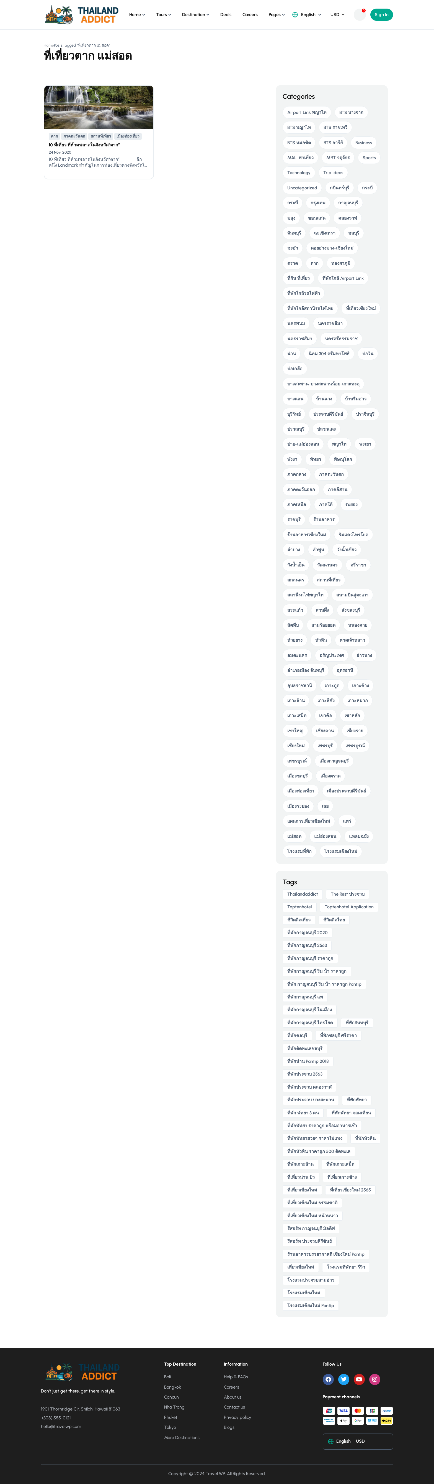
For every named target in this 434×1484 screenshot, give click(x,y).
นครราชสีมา (330, 323)
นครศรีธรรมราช (341, 338)
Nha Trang (174, 1407)
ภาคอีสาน (337, 489)
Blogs (229, 1427)
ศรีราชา (358, 565)
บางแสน (295, 399)
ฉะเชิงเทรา (324, 233)
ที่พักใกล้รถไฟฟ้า (303, 293)
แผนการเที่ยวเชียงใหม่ (308, 821)
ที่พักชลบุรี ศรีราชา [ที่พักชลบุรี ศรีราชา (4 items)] (338, 1035)
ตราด (292, 263)
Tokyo (170, 1427)
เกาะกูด (332, 685)
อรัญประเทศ (332, 655)
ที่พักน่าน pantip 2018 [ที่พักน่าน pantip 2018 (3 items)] (308, 1061)
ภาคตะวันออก (301, 489)
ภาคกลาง (296, 474)
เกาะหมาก (357, 700)
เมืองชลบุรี (297, 776)
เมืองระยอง (298, 806)
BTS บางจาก (351, 112)
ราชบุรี (294, 519)
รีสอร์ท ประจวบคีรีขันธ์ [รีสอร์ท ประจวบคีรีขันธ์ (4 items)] (309, 1241)
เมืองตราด (330, 776)
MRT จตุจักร (338, 157)
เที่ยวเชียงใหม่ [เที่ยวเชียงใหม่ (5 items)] (300, 1267)
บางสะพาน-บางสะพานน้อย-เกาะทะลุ (323, 384)
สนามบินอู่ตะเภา (352, 595)
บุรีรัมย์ (294, 414)
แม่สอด (294, 836)
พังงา (292, 459)
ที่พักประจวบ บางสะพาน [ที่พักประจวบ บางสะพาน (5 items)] (310, 1099)
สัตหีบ (293, 625)
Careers (250, 14)
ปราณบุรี (295, 429)
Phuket (170, 1417)
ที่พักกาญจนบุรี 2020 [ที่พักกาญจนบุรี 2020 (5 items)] (307, 932)
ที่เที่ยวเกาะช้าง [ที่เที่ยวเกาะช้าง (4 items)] (342, 1177)
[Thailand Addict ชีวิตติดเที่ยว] (82, 14)
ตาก (54, 136)
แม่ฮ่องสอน (325, 836)
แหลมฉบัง (359, 836)
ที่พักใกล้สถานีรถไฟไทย (310, 308)
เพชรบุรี (325, 745)
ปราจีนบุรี (365, 414)
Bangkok (172, 1387)
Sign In (382, 14)
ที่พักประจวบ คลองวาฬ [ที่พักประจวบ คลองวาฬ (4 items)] (309, 1087)
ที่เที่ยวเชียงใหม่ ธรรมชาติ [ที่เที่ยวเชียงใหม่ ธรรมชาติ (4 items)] (312, 1202)
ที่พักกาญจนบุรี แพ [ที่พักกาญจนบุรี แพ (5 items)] (305, 997)
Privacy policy (237, 1417)
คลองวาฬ (347, 218)
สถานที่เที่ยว (101, 136)
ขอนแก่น (317, 218)
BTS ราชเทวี (335, 127)
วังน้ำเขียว (346, 549)
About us (232, 1397)
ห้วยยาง (295, 640)
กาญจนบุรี (348, 202)
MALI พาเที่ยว (300, 157)
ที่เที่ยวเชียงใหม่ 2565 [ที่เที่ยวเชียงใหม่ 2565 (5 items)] (350, 1190)
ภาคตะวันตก (74, 136)
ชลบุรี (353, 233)
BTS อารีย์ (333, 142)
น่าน (291, 353)
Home (135, 14)
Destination (193, 14)
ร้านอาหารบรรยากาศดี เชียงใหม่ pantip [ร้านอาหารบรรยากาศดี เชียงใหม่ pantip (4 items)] (326, 1254)
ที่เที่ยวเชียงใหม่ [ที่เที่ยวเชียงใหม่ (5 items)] (302, 1190)
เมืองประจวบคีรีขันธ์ (346, 791)
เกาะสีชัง (326, 700)
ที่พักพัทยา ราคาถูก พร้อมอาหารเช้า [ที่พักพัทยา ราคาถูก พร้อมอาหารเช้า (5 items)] (322, 1125)
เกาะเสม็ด (296, 715)
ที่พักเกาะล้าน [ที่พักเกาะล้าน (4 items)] (300, 1164)
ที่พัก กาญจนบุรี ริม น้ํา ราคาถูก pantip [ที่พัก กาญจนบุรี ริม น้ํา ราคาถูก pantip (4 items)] (324, 984)
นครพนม (296, 323)
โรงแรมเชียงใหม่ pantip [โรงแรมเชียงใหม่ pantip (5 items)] (310, 1305)
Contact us (234, 1407)
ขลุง (291, 218)
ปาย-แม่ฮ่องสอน (303, 444)
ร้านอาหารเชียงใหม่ (306, 534)
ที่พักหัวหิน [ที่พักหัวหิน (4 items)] (365, 1138)
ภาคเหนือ (296, 504)
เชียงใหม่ (296, 745)
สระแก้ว (295, 610)
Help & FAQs (236, 1376)
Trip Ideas (333, 172)
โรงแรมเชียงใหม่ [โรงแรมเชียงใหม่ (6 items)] (303, 1292)
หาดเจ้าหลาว (352, 640)
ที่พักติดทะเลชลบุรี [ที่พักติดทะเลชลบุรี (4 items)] (304, 1048)
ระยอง (351, 504)
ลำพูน (318, 549)
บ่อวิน (367, 353)
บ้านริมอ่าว (355, 399)
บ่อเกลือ (295, 368)
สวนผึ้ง (322, 610)
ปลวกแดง (326, 429)
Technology (299, 172)
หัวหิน (321, 640)
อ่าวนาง (364, 655)
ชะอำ (292, 248)
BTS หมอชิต (299, 142)
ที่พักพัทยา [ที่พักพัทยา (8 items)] (357, 1099)
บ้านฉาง (324, 399)
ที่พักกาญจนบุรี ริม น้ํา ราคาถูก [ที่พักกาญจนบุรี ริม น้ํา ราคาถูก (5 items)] (317, 971)
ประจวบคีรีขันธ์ (328, 414)
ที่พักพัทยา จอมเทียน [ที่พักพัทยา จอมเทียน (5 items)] (351, 1112)
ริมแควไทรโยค (353, 534)
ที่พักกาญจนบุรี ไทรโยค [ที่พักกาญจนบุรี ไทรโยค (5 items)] (310, 1022)
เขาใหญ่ (295, 730)
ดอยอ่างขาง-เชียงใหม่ (332, 248)
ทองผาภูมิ (340, 263)
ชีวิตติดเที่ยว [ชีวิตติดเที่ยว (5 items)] (299, 920)
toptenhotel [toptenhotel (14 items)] (299, 906)
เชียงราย (355, 730)
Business (363, 142)
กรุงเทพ (318, 202)
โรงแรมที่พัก (299, 851)
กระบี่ (367, 187)
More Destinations (182, 1437)
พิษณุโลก (343, 459)
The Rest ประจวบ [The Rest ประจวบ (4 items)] (348, 894)
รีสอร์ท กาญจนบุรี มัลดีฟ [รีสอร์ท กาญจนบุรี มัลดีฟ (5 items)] (311, 1228)
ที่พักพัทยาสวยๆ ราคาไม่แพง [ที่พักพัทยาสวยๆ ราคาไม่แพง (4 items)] (314, 1138)
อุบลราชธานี (299, 685)
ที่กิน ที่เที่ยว (298, 278)
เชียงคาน (325, 730)
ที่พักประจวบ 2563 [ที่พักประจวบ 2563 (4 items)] (304, 1074)
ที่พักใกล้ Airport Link (343, 278)
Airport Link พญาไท (307, 112)
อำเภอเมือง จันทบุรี (305, 670)
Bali (167, 1376)
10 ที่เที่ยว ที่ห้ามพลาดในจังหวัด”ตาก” (84, 145)
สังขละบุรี (351, 610)
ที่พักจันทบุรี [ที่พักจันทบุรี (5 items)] (357, 1022)
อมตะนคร (297, 655)
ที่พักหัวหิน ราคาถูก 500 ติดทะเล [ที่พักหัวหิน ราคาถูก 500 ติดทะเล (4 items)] (318, 1151)
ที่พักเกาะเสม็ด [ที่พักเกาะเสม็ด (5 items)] (340, 1164)
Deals (225, 14)
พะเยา (365, 444)
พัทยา (315, 459)
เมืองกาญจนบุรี (334, 761)
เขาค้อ (325, 715)
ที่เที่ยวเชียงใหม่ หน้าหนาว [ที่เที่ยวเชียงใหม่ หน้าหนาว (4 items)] (312, 1215)
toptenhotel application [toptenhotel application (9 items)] (349, 906)
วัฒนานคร (327, 565)
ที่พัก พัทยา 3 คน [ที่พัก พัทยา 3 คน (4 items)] (303, 1112)
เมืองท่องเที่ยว (128, 136)
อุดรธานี (345, 670)
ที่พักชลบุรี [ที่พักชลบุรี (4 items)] (297, 1035)
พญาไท (339, 444)
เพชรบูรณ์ (355, 745)
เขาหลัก (352, 715)
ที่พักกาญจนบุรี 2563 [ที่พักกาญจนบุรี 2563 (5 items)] (307, 945)
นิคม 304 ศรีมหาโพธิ (329, 353)
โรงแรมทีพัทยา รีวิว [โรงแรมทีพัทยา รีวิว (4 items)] (346, 1267)
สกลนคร (295, 580)
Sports (369, 157)
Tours (161, 14)
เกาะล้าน (296, 700)
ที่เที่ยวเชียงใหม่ (361, 308)
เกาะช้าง (360, 685)
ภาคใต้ (325, 504)
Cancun (171, 1397)
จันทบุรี (294, 233)
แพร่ (347, 821)
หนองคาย (357, 625)
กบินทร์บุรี (339, 187)
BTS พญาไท (299, 127)
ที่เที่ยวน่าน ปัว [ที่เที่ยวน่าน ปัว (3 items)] (301, 1177)
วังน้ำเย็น (295, 565)
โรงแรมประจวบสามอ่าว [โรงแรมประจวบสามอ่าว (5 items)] (310, 1280)
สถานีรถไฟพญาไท (305, 595)
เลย (325, 806)
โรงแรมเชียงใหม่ (340, 851)
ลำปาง (293, 549)
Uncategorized (302, 187)
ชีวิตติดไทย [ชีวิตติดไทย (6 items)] (334, 920)
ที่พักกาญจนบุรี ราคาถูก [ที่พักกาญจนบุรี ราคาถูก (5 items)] (310, 958)
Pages (275, 14)
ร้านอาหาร (324, 519)
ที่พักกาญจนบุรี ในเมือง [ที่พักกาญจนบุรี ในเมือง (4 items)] (309, 1009)
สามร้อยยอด (323, 625)
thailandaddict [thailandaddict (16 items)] (302, 894)
